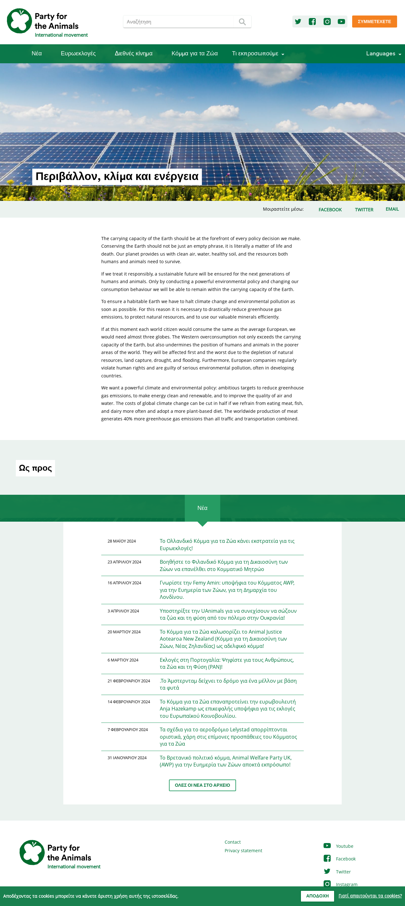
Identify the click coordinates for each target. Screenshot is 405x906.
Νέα (37, 54)
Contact (233, 842)
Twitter (337, 872)
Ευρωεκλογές (78, 54)
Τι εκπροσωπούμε (255, 54)
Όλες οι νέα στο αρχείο (202, 785)
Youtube (338, 846)
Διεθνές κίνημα (134, 54)
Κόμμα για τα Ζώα (194, 54)
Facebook (339, 859)
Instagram (340, 884)
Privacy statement (243, 850)
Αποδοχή (317, 896)
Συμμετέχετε (374, 22)
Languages (381, 54)
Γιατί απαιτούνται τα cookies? (370, 896)
